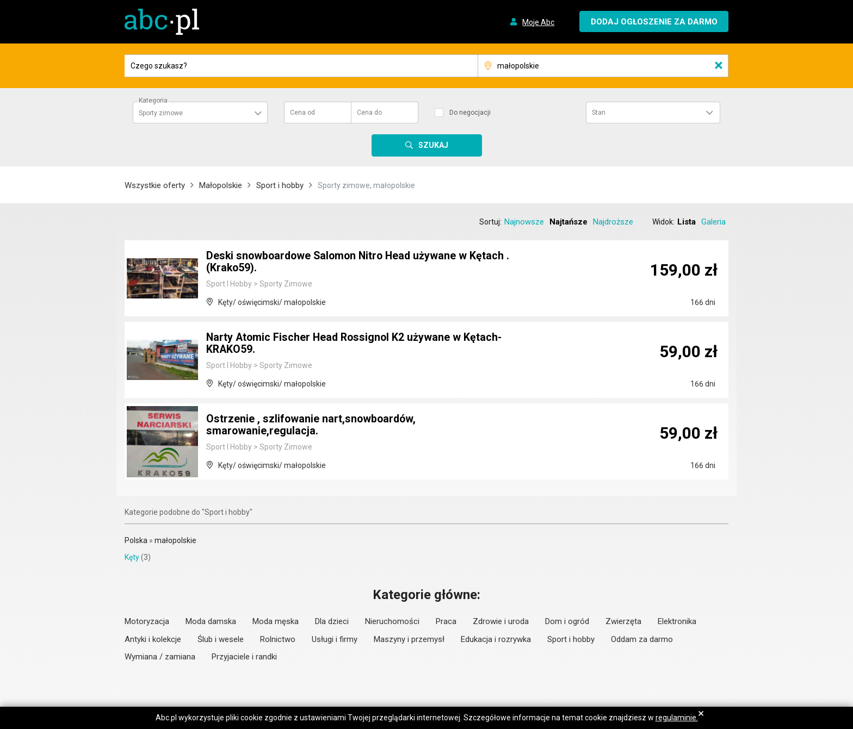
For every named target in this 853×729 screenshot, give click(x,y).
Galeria (713, 222)
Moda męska (275, 621)
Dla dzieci (332, 621)
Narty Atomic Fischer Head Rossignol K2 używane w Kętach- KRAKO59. (356, 344)
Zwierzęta (623, 621)
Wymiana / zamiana (160, 657)
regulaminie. (677, 717)
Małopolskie (220, 185)
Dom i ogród (567, 621)
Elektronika (677, 621)
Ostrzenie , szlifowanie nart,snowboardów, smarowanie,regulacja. (312, 426)
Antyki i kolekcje (153, 639)
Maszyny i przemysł (409, 639)
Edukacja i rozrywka (496, 639)
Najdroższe (613, 222)
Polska (136, 540)
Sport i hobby (280, 185)
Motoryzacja (147, 621)
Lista (686, 222)
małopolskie (175, 540)
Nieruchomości (392, 621)
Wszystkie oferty (155, 185)
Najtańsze (568, 222)
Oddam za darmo (642, 639)
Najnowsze (524, 222)
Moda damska (211, 621)
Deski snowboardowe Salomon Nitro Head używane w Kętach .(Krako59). (361, 263)
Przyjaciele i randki (244, 657)
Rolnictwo (277, 639)
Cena (302, 112)
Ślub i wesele (220, 639)
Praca (446, 621)
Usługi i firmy (334, 639)
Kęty (132, 557)
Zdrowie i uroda (501, 621)
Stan (598, 112)
